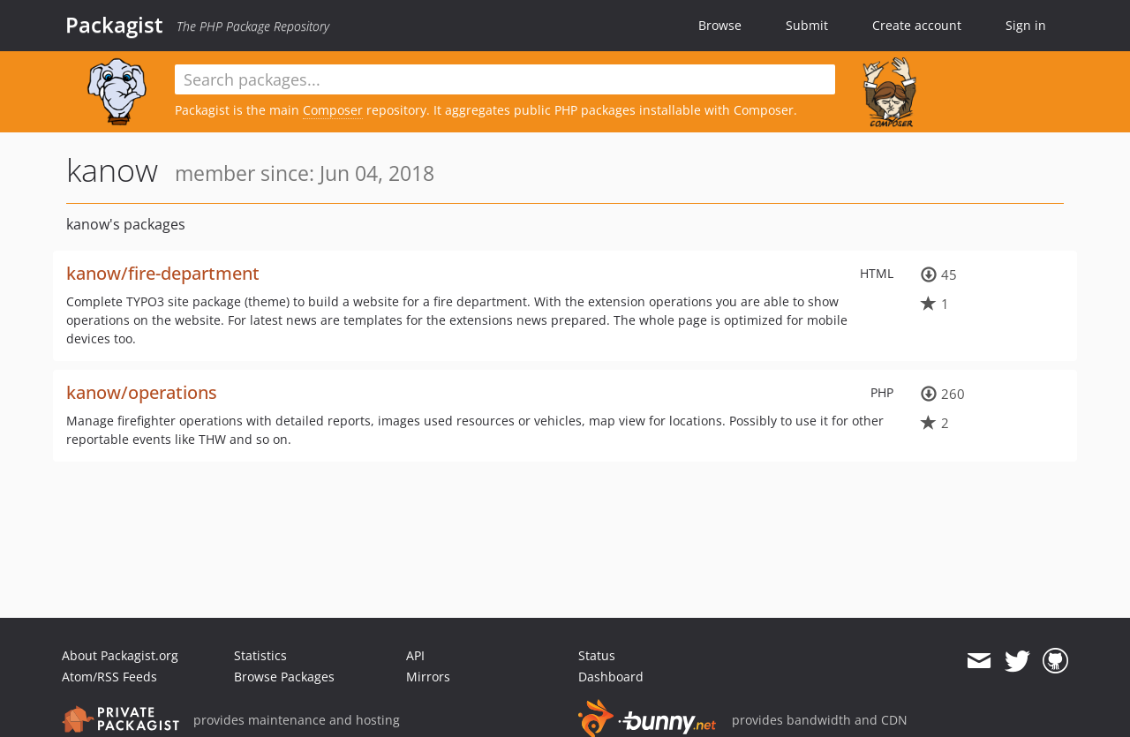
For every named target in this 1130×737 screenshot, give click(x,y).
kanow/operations (141, 392)
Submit (807, 25)
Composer (333, 110)
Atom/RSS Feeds (109, 676)
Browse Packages (284, 676)
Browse (720, 25)
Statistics (260, 655)
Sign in (1026, 25)
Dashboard (611, 676)
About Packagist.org (120, 655)
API (415, 655)
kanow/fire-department (163, 273)
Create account (916, 25)
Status (596, 655)
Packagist (114, 25)
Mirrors (428, 676)
